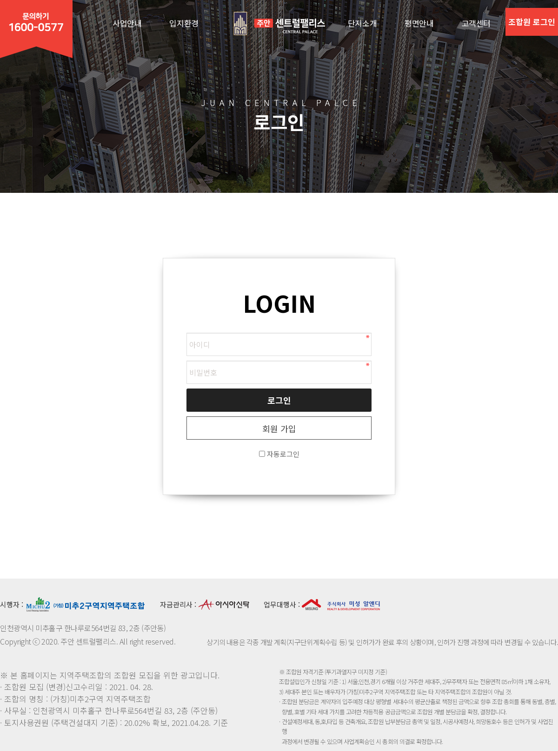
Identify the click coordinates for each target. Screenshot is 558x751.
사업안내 (127, 23)
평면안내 (419, 23)
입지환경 (183, 23)
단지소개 (362, 23)
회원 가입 (279, 428)
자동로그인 (283, 454)
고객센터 (476, 23)
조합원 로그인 (531, 21)
